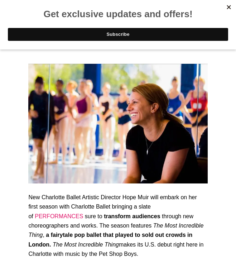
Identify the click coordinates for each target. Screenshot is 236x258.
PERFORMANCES (59, 216)
